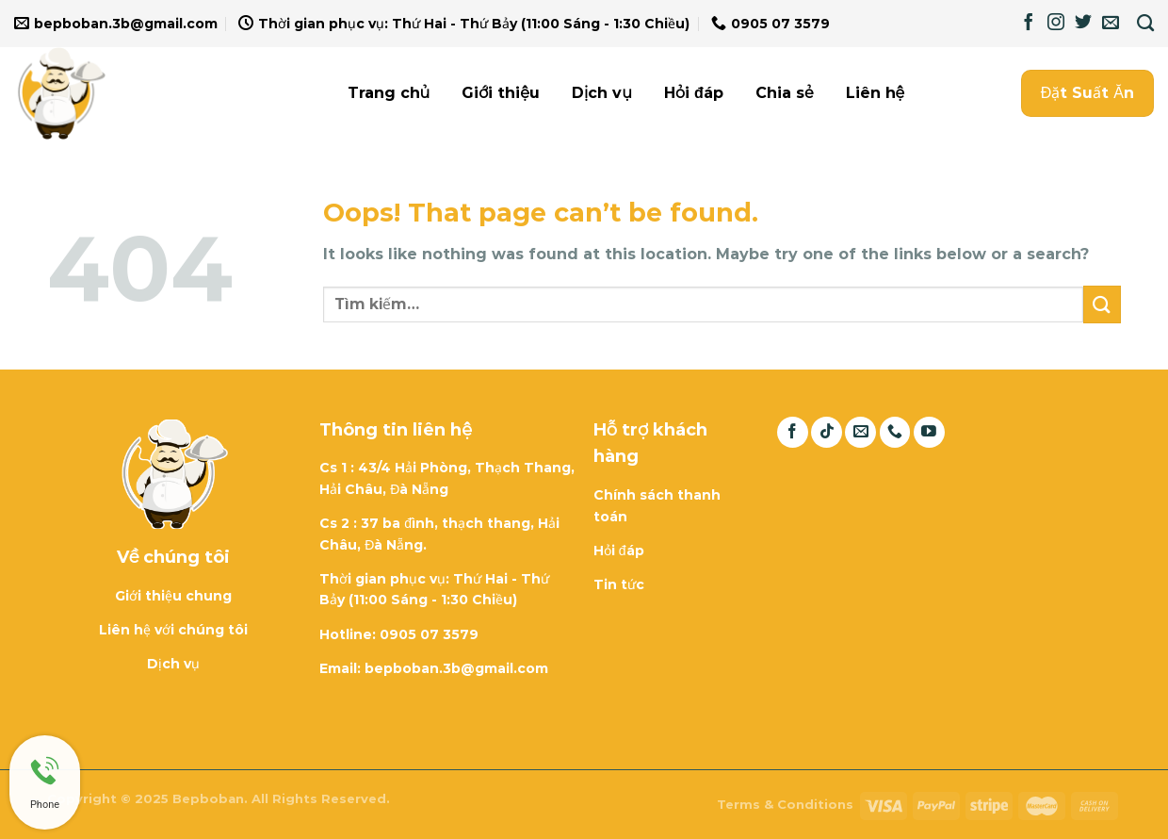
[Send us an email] (1110, 23)
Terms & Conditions (785, 804)
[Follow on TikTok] (826, 432)
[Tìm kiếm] (1145, 23)
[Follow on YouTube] (929, 432)
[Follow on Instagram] (1055, 23)
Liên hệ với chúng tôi (173, 629)
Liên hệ (875, 93)
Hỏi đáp (693, 93)
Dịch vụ (602, 93)
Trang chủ (389, 93)
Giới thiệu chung (173, 595)
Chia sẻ (784, 93)
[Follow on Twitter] (1083, 23)
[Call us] (895, 432)
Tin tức (618, 584)
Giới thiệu (501, 93)
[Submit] (1102, 304)
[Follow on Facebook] (1028, 23)
